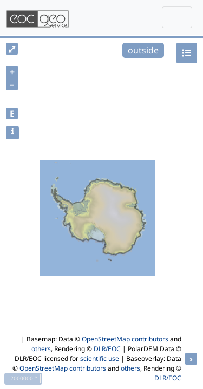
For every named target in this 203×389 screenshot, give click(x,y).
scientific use (99, 358)
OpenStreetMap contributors (125, 339)
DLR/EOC (107, 348)
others (41, 348)
